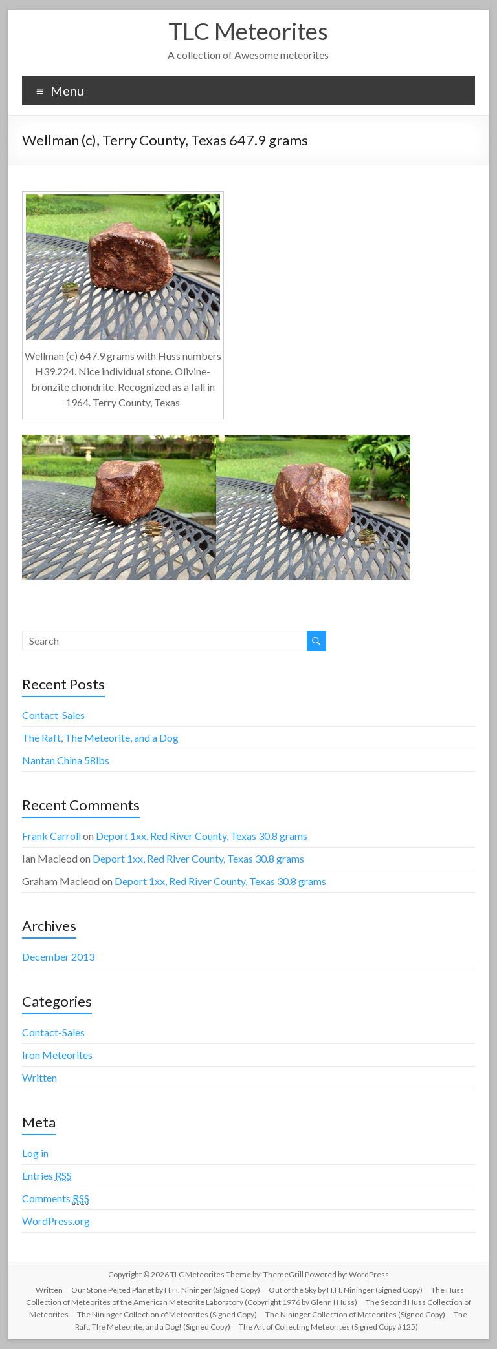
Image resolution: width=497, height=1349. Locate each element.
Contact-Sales (53, 715)
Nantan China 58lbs (65, 760)
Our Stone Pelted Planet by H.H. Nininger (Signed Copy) (165, 1290)
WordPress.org (56, 1221)
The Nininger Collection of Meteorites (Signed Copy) (167, 1314)
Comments (55, 1198)
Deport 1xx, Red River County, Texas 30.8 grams (201, 836)
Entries (47, 1175)
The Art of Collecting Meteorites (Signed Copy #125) (328, 1327)
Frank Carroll (51, 836)
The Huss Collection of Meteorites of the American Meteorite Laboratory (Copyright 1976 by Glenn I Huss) (245, 1296)
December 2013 (58, 956)
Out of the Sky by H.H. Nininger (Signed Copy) (346, 1290)
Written (39, 1077)
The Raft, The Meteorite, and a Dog (100, 737)
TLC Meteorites (248, 31)
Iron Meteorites (57, 1055)
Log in (35, 1153)
